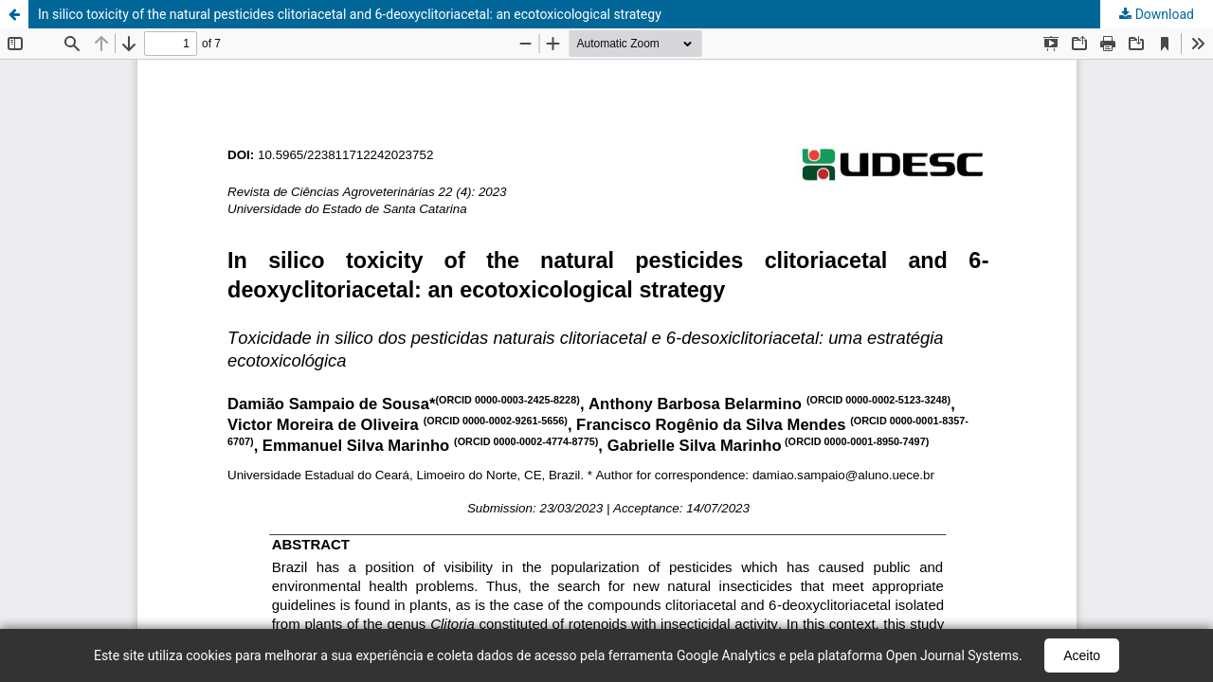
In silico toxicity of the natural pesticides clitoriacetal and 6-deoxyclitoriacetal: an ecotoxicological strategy (349, 14)
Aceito (1081, 655)
